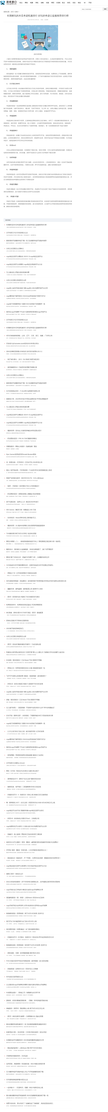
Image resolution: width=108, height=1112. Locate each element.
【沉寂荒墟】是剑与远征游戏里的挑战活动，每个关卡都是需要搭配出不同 (21, 979)
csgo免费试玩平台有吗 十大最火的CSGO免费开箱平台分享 (26, 826)
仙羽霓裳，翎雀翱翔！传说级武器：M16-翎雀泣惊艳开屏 (25, 1064)
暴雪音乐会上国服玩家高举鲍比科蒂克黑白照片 (15, 433)
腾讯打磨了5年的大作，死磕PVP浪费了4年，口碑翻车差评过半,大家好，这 (21, 559)
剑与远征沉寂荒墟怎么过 (14, 977)
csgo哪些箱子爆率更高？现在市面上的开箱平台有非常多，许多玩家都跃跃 (21, 298)
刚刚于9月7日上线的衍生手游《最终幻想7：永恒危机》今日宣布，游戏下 (21, 717)
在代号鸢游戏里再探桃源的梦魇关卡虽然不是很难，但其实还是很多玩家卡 (21, 1082)
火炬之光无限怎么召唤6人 (15, 248)
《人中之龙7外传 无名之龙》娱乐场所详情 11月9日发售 (25, 731)
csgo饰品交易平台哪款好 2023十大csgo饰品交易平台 (24, 256)
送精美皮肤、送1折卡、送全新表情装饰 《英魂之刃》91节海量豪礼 (19, 995)
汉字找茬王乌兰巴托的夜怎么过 (17, 233)
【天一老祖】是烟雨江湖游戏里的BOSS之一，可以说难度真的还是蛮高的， (21, 876)
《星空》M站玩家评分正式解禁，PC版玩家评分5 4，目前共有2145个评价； (21, 1018)
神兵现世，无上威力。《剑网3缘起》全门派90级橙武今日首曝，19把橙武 (21, 931)
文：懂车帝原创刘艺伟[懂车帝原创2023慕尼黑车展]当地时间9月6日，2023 (21, 472)
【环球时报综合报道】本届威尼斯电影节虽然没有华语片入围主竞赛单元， (21, 1002)
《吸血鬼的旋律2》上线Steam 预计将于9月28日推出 (24, 1048)
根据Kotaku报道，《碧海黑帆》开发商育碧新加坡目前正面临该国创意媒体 (21, 757)
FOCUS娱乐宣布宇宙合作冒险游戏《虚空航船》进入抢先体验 (27, 961)
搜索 (105, 9)
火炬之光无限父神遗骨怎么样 (16, 280)
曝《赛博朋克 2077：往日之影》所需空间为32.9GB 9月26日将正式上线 (30, 802)
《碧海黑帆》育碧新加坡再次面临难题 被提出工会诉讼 (24, 755)
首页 (12, 12)
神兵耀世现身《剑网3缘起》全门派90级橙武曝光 (22, 929)
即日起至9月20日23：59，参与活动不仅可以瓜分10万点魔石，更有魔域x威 (21, 844)
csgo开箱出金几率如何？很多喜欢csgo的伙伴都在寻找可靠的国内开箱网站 (21, 892)
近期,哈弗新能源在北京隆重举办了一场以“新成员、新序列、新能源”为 (20, 607)
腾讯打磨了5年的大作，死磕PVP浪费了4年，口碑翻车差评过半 (27, 557)
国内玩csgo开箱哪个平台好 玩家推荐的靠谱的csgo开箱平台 (26, 312)
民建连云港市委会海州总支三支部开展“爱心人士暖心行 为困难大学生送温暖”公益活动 (35, 652)
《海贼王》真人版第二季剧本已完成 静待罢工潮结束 (24, 834)
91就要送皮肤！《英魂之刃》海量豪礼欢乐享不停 (23, 992)
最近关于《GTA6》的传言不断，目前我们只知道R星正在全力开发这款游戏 (21, 773)
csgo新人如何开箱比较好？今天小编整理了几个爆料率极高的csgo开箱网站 (21, 290)
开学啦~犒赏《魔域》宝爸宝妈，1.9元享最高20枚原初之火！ (27, 850)
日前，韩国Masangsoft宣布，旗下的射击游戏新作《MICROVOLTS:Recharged (22, 480)
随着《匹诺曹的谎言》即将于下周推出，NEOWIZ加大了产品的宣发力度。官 (21, 496)
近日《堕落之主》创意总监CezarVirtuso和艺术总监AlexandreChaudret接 (20, 670)
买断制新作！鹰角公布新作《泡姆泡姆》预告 (21, 446)
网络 (26, 2)
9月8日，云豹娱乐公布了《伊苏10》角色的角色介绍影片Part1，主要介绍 (21, 686)
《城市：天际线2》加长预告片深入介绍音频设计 (22, 486)
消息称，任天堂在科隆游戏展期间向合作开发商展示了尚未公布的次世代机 (21, 353)
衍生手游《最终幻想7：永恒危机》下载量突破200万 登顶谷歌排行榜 (29, 715)
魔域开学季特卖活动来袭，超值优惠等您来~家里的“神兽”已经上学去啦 (20, 852)
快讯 (68, 2)
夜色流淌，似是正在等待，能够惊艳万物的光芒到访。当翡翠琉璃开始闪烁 (21, 1066)
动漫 (47, 2)
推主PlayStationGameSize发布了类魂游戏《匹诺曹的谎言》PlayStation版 (21, 440)
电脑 (31, 2)
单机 (36, 2)
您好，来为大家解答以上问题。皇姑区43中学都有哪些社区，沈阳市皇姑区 (21, 567)
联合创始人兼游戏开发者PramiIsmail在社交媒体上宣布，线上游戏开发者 (20, 345)
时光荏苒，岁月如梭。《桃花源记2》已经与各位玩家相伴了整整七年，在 (21, 860)
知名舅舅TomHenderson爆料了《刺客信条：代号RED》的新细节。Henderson (22, 464)
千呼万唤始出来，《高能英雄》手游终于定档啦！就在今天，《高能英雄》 (21, 971)
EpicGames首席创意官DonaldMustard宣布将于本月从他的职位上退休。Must (21, 456)
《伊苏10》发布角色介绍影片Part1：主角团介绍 (22, 818)
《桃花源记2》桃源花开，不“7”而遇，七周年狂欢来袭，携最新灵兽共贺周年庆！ (33, 858)
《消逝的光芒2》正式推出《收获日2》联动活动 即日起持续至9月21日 (30, 937)
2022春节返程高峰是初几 (14, 628)
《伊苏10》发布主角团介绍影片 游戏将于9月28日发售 (24, 684)
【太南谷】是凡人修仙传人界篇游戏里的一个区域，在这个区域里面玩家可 (21, 274)
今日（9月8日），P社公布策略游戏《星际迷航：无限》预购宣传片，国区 (21, 955)
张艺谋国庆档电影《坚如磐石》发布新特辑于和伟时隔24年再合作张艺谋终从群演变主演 (36, 581)
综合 (74, 2)
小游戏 (58, 2)
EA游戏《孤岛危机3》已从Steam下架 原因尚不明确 (24, 660)
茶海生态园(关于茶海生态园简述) (17, 620)
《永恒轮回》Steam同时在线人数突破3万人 (21, 518)
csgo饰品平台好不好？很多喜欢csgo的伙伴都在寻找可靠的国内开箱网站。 (21, 812)
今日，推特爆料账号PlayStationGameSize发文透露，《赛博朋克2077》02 (21, 805)
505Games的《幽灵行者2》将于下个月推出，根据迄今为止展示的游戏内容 (21, 512)
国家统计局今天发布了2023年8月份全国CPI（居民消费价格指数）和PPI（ (21, 401)
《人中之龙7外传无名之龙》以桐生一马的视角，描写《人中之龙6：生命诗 (21, 733)
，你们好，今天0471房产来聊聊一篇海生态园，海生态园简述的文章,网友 (21, 623)
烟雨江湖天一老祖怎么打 (14, 874)
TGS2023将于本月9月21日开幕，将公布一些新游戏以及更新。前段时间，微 (21, 535)
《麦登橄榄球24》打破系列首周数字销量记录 (21, 367)
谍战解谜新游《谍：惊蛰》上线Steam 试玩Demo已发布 (25, 897)
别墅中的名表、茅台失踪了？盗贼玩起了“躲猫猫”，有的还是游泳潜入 (29, 1103)
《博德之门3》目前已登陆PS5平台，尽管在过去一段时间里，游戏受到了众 (21, 575)
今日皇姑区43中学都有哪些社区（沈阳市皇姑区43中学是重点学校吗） (30, 565)
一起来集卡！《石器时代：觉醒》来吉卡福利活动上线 (24, 1087)
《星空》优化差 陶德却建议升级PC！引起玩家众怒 (23, 644)
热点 (21, 2)
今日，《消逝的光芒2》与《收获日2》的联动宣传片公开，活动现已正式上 (21, 939)
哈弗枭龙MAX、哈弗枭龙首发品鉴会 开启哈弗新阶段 (24, 605)
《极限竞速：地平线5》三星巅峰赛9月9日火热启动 (23, 787)
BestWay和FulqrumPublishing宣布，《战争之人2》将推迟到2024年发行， (21, 504)
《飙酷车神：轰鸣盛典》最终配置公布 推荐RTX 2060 (24, 589)
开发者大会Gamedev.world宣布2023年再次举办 (22, 343)
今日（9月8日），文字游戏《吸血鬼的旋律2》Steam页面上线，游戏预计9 (21, 1050)
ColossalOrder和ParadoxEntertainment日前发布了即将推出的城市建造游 (20, 488)
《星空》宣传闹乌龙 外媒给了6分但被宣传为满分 (23, 597)
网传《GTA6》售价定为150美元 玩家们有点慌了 (22, 771)
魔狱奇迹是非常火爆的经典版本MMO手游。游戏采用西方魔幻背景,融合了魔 (21, 1026)
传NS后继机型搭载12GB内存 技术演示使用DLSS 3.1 (24, 351)
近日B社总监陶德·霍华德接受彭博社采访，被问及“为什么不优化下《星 (20, 646)
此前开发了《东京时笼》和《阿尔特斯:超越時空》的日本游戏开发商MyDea (21, 1034)
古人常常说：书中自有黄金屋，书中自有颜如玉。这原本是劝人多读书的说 (21, 710)
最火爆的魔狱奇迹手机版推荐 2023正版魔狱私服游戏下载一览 (27, 1095)
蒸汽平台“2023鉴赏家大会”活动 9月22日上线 (21, 921)
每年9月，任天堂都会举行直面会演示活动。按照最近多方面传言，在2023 (21, 393)
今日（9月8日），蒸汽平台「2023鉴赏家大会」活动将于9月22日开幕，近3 (21, 923)
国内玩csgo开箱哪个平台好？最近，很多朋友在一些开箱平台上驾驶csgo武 (21, 314)
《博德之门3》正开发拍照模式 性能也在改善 (21, 573)
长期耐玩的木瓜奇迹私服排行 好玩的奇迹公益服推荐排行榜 (26, 225)
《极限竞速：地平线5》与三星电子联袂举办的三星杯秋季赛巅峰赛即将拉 (21, 789)
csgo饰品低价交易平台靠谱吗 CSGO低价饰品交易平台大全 (26, 866)
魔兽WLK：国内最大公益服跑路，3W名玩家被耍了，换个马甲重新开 (29, 549)
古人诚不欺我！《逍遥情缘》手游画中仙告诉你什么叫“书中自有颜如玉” (30, 708)
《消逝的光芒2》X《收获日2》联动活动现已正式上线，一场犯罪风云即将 (21, 797)
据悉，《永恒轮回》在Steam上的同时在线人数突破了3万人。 (18, 520)
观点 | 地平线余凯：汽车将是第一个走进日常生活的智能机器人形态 (29, 470)
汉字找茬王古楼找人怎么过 (15, 763)
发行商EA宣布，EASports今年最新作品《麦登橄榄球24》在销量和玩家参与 (21, 369)
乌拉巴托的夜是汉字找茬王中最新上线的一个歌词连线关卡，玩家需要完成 (21, 235)
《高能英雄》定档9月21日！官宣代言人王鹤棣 (22, 969)
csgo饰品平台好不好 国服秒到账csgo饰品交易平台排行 (25, 810)
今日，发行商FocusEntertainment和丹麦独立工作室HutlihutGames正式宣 (21, 963)
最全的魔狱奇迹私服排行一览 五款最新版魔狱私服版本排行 (26, 1024)
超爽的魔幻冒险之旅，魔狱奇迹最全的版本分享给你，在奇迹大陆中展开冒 (21, 1097)
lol (84, 2)
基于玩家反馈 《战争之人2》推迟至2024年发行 (22, 502)
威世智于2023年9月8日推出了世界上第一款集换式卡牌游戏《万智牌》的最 (21, 1058)
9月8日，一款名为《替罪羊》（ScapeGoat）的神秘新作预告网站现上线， (21, 1010)
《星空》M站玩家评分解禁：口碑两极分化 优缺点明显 (24, 1016)
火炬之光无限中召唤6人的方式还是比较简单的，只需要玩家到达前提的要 (21, 250)
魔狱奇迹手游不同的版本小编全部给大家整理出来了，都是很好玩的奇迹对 (21, 1042)
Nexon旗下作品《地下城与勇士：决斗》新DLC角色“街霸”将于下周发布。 (21, 361)
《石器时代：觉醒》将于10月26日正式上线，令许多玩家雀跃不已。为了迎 (21, 1090)
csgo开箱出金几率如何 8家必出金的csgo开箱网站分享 (24, 890)
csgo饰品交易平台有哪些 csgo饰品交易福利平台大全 (24, 264)
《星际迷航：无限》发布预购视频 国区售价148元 (23, 953)
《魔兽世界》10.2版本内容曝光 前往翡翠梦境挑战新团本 (25, 525)
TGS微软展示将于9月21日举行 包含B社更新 (21, 533)
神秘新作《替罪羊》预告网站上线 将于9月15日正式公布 (25, 1008)
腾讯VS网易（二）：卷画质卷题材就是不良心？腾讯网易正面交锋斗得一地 (21, 543)
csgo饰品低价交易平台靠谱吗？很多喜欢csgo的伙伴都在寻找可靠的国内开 (21, 868)
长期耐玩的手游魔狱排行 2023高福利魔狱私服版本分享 (25, 1040)
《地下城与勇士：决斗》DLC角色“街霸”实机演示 (22, 359)
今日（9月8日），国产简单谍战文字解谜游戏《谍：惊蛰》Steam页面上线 (21, 900)
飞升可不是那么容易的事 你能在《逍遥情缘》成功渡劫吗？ (26, 676)
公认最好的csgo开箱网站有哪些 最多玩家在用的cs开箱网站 (26, 985)
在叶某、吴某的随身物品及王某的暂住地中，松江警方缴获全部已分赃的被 (21, 1105)
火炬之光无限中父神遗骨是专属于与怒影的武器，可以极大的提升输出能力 (21, 282)
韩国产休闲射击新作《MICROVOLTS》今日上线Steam (25, 478)
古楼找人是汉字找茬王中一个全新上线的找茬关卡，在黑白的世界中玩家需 (21, 765)
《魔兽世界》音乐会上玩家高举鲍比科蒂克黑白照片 (23, 430)
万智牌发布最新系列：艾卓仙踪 (17, 1056)
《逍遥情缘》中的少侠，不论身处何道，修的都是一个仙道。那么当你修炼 (21, 678)
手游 (90, 2)
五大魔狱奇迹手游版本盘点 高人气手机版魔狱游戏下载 (24, 1072)
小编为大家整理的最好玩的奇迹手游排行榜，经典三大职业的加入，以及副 (21, 227)
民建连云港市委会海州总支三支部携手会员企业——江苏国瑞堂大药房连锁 (21, 654)
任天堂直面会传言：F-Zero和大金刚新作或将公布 (23, 391)
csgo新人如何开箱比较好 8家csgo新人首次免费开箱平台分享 (27, 288)
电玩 (79, 2)
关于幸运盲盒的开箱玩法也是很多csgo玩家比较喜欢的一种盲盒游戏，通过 (21, 258)
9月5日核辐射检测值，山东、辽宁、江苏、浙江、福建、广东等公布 (29, 335)
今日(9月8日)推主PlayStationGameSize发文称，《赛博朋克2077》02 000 (21, 781)
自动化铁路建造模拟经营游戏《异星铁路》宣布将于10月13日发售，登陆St (21, 915)
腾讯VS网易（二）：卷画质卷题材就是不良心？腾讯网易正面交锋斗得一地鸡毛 (33, 541)
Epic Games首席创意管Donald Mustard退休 (21, 454)
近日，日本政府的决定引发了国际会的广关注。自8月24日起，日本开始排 (21, 338)
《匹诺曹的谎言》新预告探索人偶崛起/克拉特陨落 (23, 494)
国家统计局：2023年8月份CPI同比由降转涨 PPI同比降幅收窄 (27, 399)
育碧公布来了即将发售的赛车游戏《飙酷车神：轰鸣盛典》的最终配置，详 (21, 591)
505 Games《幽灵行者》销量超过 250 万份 (21, 510)
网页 (52, 2)
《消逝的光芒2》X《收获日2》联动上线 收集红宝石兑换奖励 (27, 795)
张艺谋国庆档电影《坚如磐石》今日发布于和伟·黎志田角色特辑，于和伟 (20, 583)
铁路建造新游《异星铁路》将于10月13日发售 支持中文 (25, 913)
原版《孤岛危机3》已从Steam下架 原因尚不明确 (23, 700)
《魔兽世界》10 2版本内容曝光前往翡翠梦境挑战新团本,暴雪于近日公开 (20, 528)
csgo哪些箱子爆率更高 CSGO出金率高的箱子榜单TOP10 (25, 296)
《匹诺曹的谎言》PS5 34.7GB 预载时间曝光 (21, 438)
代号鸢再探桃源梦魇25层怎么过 (17, 1080)
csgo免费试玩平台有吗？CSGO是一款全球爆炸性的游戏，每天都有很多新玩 (21, 828)
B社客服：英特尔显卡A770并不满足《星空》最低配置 (24, 613)
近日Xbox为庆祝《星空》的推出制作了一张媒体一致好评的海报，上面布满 (21, 599)
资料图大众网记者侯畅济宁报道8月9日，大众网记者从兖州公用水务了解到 (21, 884)
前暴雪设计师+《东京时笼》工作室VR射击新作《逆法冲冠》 (27, 1032)
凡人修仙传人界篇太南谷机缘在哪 (17, 272)
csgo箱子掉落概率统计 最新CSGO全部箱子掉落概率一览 (25, 304)
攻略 (42, 2)
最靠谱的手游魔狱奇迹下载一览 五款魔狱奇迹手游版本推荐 (26, 241)
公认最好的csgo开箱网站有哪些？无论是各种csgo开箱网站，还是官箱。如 (21, 987)
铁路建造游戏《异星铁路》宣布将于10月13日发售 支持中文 (26, 945)
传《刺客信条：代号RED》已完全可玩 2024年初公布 (24, 462)
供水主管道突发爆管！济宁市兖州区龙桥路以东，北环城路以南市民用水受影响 (33, 882)
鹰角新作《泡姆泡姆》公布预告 (12, 448)
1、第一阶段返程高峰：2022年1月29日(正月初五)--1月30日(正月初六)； (20, 630)
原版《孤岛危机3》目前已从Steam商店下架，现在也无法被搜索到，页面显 (21, 662)
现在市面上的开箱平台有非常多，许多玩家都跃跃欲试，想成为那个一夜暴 (21, 306)
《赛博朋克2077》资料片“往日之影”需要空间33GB (23, 779)
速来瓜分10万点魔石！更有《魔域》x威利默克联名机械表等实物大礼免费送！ (32, 842)
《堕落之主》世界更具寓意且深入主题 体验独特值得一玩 (25, 668)
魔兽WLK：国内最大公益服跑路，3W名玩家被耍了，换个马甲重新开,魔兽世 (21, 551)
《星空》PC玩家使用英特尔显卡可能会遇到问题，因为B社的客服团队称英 (21, 615)
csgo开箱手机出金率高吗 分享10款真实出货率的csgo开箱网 (26, 905)
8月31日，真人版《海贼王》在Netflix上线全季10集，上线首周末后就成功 (21, 836)
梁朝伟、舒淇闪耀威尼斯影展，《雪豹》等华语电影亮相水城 (27, 1000)
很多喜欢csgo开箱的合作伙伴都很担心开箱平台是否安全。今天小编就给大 (21, 907)
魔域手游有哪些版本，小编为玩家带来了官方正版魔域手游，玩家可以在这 (21, 243)
